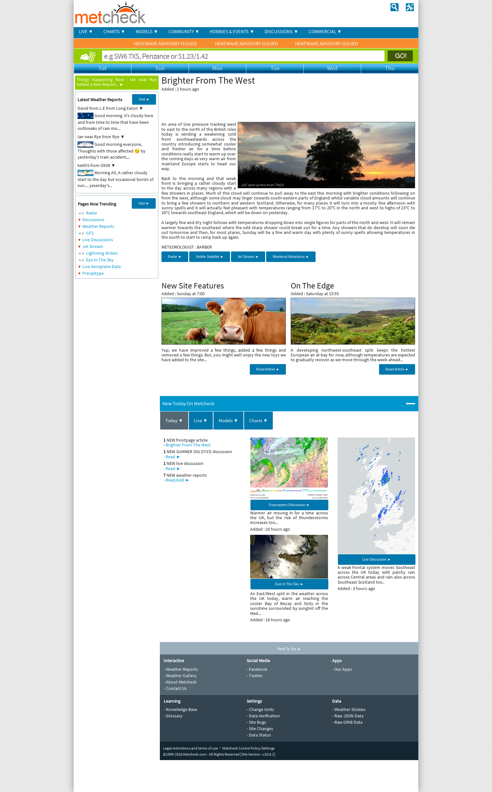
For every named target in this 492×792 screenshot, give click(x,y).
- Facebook (257, 669)
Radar (91, 213)
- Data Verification (263, 716)
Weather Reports (98, 226)
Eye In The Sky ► (289, 584)
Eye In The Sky (100, 260)
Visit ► (144, 99)
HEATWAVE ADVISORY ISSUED (166, 43)
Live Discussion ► (376, 559)
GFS (89, 233)
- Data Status (259, 735)
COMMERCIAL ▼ (325, 31)
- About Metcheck (180, 682)
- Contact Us (175, 688)
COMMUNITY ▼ (184, 31)
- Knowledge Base (180, 709)
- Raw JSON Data (347, 716)
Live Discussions (97, 240)
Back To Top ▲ (289, 648)
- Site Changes (260, 728)
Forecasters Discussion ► (289, 505)
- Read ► (172, 457)
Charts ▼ (258, 420)
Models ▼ (228, 420)
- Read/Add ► (176, 480)
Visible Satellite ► (210, 256)
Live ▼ (201, 420)
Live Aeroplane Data (101, 266)
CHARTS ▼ (114, 31)
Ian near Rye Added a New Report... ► (117, 82)
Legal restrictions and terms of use (190, 748)
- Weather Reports (181, 669)
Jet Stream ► (248, 256)
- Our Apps (342, 669)
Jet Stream (92, 246)
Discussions (93, 219)
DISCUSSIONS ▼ (281, 31)
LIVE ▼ (86, 31)
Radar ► (175, 256)
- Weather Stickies (348, 709)
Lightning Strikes (102, 253)
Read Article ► (268, 369)
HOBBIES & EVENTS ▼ (232, 31)
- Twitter (255, 675)
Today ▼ (174, 420)
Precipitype (93, 273)
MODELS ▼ (147, 31)
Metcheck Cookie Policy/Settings (248, 748)
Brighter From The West (188, 445)
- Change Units (260, 709)
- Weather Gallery (180, 675)
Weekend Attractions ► (290, 256)
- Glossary (173, 716)
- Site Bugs (256, 722)
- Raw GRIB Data (347, 722)
